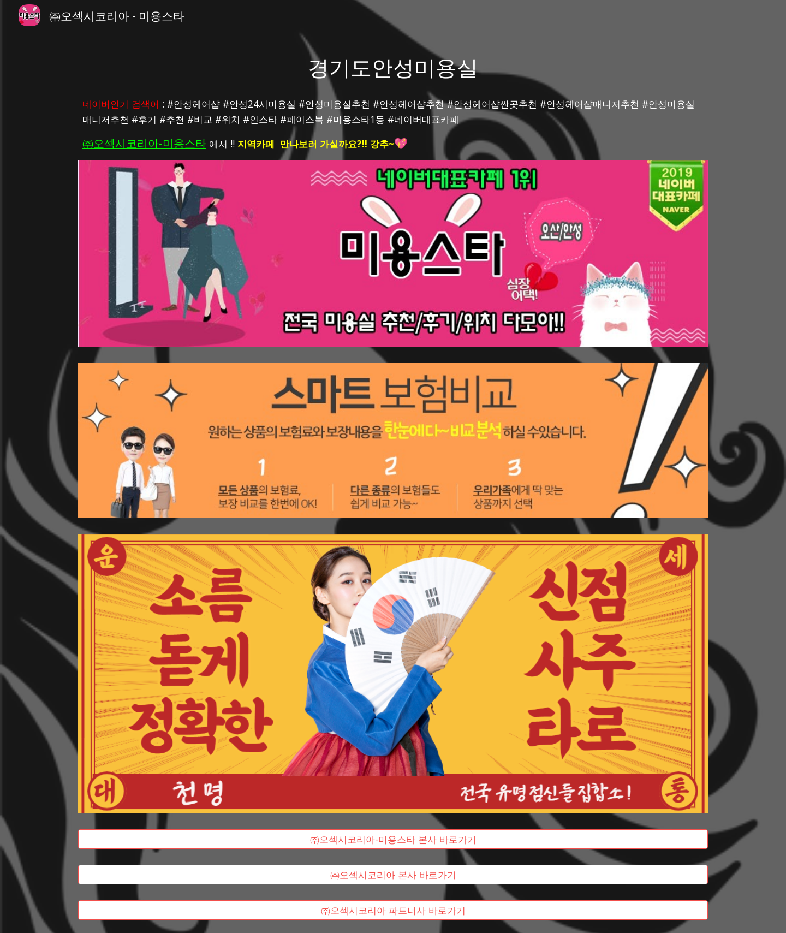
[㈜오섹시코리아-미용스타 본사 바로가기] (393, 839)
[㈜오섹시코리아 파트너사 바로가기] (393, 909)
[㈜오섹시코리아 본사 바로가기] (393, 874)
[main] (393, 66)
